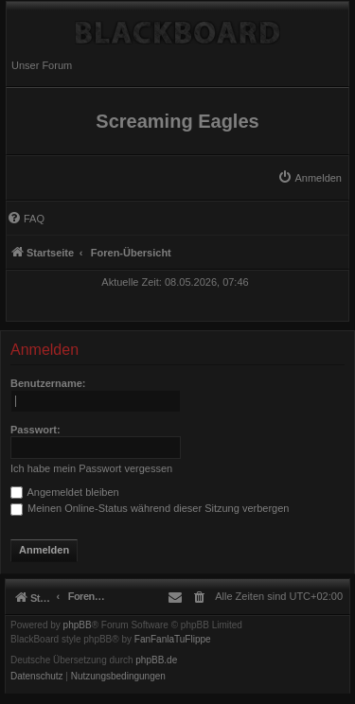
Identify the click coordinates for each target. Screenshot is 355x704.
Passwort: (35, 429)
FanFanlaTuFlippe (172, 639)
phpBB (77, 625)
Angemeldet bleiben (64, 492)
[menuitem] (309, 178)
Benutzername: (47, 383)
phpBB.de (156, 660)
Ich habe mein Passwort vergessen (91, 468)
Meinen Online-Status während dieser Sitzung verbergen (149, 508)
